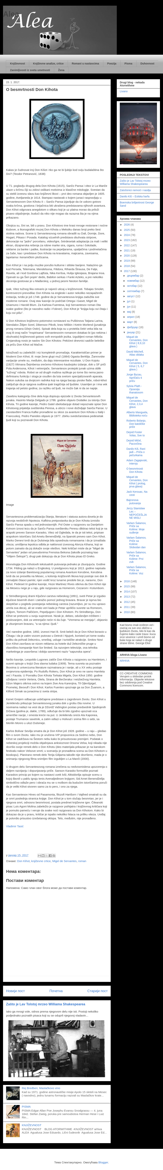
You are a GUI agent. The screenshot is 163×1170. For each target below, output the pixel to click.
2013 (127, 596)
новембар (133, 280)
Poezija (111, 63)
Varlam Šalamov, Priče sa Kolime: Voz (136, 570)
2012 (127, 601)
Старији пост (97, 991)
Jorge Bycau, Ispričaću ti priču (134, 377)
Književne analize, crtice (48, 63)
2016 (127, 581)
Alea (11, 14)
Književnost (17, 63)
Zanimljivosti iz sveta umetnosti (30, 70)
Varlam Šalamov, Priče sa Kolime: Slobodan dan (136, 542)
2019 (127, 260)
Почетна (56, 991)
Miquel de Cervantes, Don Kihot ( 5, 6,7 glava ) (137, 364)
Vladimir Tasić (15, 826)
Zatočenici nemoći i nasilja (135, 190)
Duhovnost (147, 63)
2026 (127, 224)
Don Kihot (23, 861)
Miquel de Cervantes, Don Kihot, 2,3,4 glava (137, 402)
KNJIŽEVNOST (31, 1125)
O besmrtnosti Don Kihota (134, 470)
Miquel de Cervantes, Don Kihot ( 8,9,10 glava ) (137, 341)
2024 (127, 234)
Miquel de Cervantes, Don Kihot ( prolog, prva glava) (137, 481)
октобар (132, 285)
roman (82, 861)
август (131, 296)
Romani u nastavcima (85, 63)
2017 (127, 271)
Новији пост (15, 991)
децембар (133, 275)
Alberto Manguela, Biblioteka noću (137, 414)
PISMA (26, 1106)
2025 (127, 229)
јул (129, 301)
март (130, 321)
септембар (134, 291)
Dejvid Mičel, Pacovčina (134, 442)
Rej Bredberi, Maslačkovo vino (41, 1088)
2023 (127, 240)
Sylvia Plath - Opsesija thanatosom (134, 389)
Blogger (103, 1162)
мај (129, 311)
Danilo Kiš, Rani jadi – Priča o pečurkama (135, 452)
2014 (127, 591)
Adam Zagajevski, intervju (136, 462)
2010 (127, 612)
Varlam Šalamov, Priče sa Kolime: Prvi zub (136, 557)
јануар (131, 332)
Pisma (128, 63)
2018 (127, 265)
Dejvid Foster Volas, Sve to (135, 434)
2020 (127, 255)
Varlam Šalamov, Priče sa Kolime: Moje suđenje (136, 528)
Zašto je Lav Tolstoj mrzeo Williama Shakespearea (45, 1004)
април (131, 316)
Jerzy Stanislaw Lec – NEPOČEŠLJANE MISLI (136, 513)
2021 (127, 250)
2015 (127, 586)
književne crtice (41, 861)
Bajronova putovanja (133, 502)
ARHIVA (124, 660)
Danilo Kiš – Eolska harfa (134, 196)
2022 (127, 245)
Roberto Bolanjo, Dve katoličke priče (136, 424)
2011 (127, 607)
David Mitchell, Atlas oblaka (135, 353)
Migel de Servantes (64, 861)
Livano (124, 91)
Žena (61, 70)
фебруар (133, 327)
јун (129, 306)
